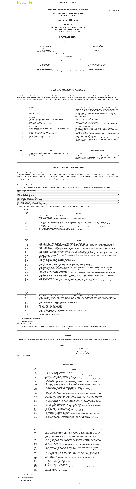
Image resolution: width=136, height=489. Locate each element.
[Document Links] (112, 3)
